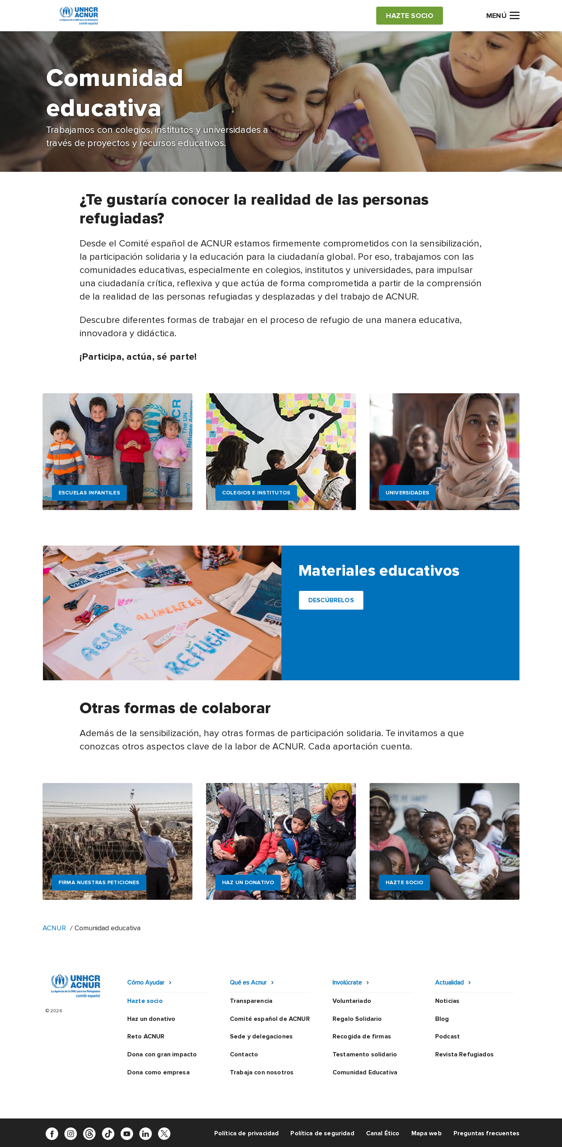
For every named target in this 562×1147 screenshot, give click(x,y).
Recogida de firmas (362, 1036)
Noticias (447, 1001)
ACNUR (54, 928)
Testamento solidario (365, 1054)
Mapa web (426, 1133)
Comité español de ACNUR (270, 1019)
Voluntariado (352, 1001)
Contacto (244, 1054)
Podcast (447, 1036)
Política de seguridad (322, 1133)
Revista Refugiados (464, 1054)
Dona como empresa (158, 1072)
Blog (442, 1019)
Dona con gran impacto (162, 1054)
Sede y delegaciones (261, 1036)
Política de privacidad (246, 1133)
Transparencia (251, 1001)
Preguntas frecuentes (486, 1133)
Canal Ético (383, 1133)
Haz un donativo (151, 1019)
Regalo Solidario (357, 1019)
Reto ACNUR (146, 1036)
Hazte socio (145, 1001)
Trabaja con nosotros (261, 1072)
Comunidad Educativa (365, 1072)
